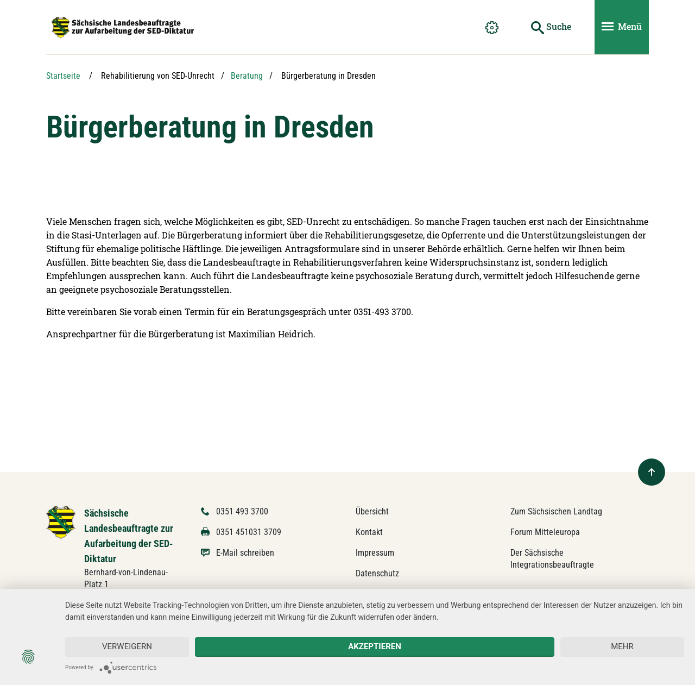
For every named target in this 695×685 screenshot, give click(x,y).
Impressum (375, 553)
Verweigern (127, 646)
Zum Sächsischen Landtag (556, 511)
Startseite (63, 76)
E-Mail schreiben (245, 553)
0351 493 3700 (242, 511)
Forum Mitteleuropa (545, 532)
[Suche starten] (551, 27)
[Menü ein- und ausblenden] (622, 27)
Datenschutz (377, 573)
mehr (622, 646)
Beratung (247, 76)
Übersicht (372, 511)
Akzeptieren (374, 646)
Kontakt (369, 532)
